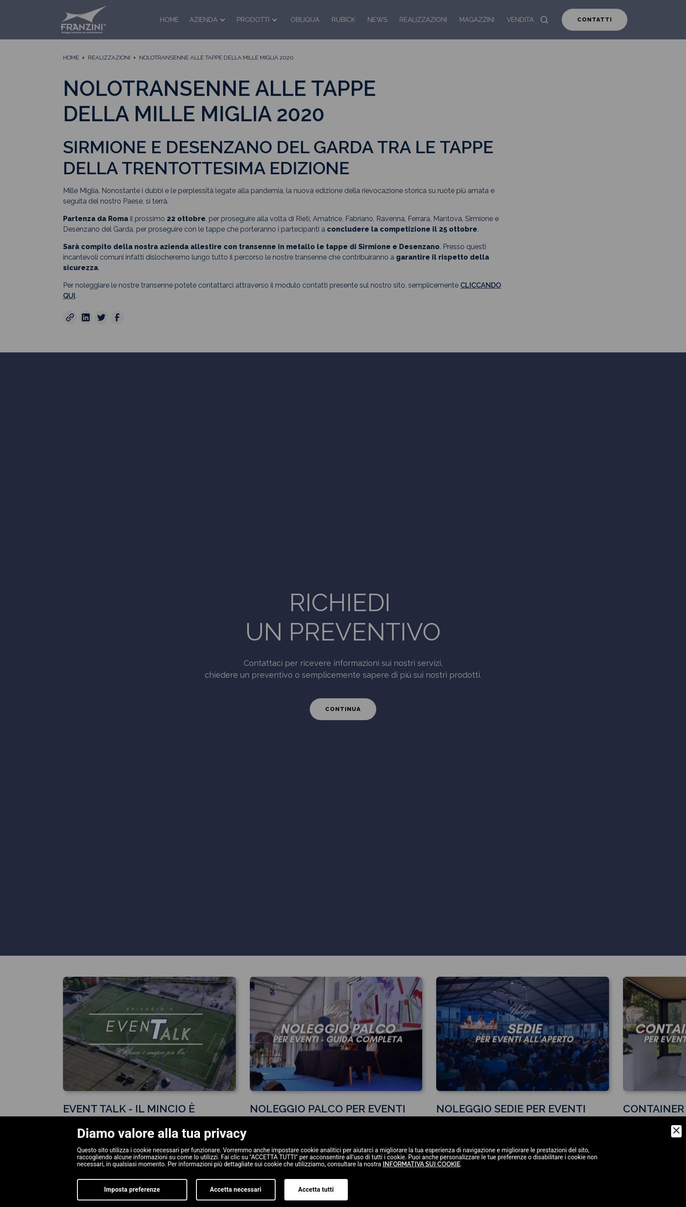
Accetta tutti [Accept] (316, 1189)
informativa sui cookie (421, 1164)
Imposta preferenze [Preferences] (132, 1189)
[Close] (676, 1131)
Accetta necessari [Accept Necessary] (236, 1189)
